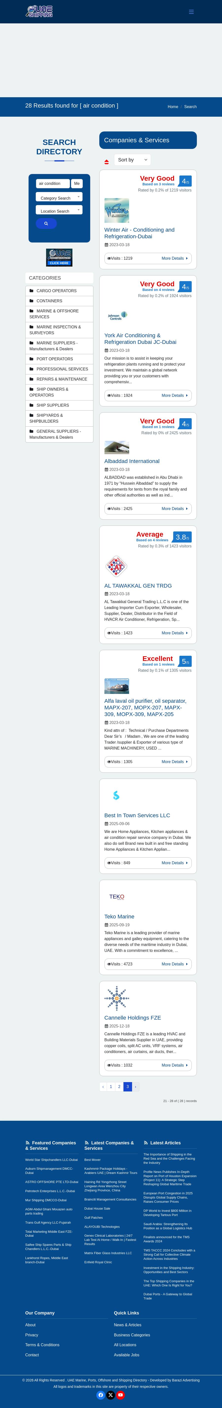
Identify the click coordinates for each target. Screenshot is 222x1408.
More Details (175, 258)
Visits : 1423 (122, 633)
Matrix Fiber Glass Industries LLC (108, 1253)
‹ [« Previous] (103, 1087)
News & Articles (127, 1325)
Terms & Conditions (42, 1345)
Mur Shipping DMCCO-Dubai (46, 1200)
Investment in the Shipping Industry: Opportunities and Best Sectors (169, 1270)
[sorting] (132, 160)
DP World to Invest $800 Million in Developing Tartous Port (168, 1213)
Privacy (31, 1335)
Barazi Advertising (186, 1380)
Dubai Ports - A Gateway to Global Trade (168, 1296)
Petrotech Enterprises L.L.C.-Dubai (50, 1191)
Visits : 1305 (122, 762)
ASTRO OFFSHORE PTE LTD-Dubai (51, 1182)
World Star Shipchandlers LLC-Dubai (51, 1160)
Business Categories (132, 1335)
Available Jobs (126, 1355)
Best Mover (93, 1160)
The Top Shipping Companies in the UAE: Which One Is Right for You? (169, 1283)
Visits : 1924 (122, 395)
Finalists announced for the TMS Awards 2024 (167, 1239)
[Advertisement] (111, 60)
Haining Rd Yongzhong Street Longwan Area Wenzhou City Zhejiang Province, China (106, 1186)
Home (173, 107)
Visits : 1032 (122, 1065)
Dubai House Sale (97, 1208)
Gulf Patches (94, 1217)
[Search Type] (77, 183)
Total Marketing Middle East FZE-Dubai (49, 1234)
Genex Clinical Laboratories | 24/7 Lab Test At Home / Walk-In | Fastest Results (110, 1240)
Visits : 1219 (122, 258)
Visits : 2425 (122, 509)
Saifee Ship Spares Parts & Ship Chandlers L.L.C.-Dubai (48, 1247)
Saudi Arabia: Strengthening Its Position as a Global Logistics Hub (168, 1226)
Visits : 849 (120, 863)
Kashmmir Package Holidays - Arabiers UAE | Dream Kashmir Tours (111, 1171)
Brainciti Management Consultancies (111, 1199)
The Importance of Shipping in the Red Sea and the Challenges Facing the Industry (169, 1158)
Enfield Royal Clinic (98, 1262)
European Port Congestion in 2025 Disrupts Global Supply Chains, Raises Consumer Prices (168, 1197)
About (30, 1325)
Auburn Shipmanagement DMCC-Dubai (49, 1171)
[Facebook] (100, 1395)
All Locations (125, 1345)
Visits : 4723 (122, 964)
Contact (32, 1355)
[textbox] (59, 198)
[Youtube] (120, 1395)
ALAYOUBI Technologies (102, 1227)
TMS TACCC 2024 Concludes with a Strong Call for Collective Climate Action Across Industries (169, 1254)
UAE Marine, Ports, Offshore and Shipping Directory (107, 1380)
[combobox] (59, 196)
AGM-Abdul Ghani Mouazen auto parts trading (49, 1211)
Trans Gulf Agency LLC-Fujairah (48, 1222)
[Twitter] (110, 1395)
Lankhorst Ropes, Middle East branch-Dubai (46, 1260)
